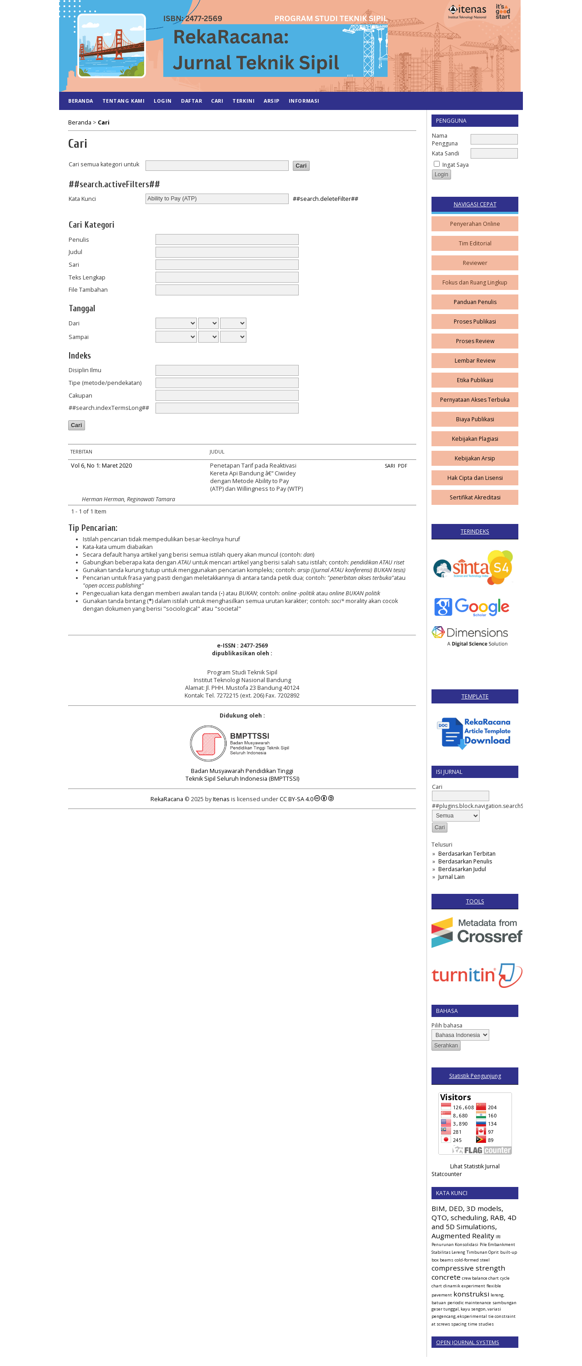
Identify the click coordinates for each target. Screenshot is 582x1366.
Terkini (243, 100)
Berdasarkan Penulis (465, 861)
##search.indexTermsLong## (109, 408)
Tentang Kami (123, 100)
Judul (75, 252)
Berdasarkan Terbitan (467, 853)
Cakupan (80, 395)
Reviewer (475, 263)
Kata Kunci (82, 199)
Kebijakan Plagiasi (475, 439)
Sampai (79, 337)
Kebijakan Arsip (475, 458)
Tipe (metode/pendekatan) (105, 383)
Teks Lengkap (87, 277)
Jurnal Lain (451, 877)
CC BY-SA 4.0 (296, 799)
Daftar (191, 100)
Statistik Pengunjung (475, 1076)
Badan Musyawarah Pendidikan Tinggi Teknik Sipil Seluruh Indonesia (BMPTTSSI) (242, 775)
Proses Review (475, 341)
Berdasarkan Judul (462, 869)
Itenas (221, 799)
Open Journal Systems (467, 1342)
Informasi (304, 100)
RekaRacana (167, 799)
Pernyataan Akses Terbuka (475, 400)
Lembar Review (475, 360)
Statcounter (446, 1174)
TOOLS (475, 901)
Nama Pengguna (445, 139)
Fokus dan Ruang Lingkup (474, 282)
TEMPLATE (475, 696)
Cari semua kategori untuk (104, 164)
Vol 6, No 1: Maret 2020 (101, 465)
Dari (74, 323)
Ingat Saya (455, 165)
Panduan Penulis (475, 302)
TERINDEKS (475, 531)
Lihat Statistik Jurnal (475, 1166)
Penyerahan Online (475, 224)
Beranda (80, 100)
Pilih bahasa (446, 1025)
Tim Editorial (475, 243)
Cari (217, 100)
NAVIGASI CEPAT (475, 204)
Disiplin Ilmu (85, 370)
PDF (402, 466)
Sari (74, 265)
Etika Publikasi (475, 380)
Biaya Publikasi (475, 419)
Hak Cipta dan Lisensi (475, 478)
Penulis (79, 240)
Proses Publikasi (475, 321)
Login (163, 100)
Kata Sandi (445, 153)
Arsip (272, 100)
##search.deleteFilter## (325, 198)
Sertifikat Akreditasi (475, 497)
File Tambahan (88, 290)
